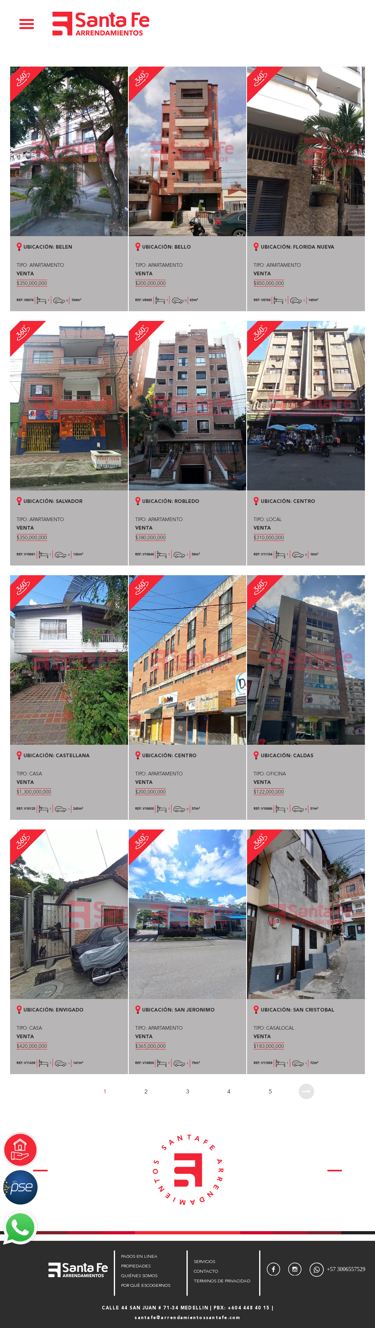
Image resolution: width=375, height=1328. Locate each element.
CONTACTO (206, 1271)
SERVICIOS (204, 1262)
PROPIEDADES (136, 1266)
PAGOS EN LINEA (139, 1257)
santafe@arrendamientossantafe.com (187, 1318)
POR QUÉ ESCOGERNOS (145, 1286)
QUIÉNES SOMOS (139, 1276)
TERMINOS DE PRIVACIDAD (222, 1281)
